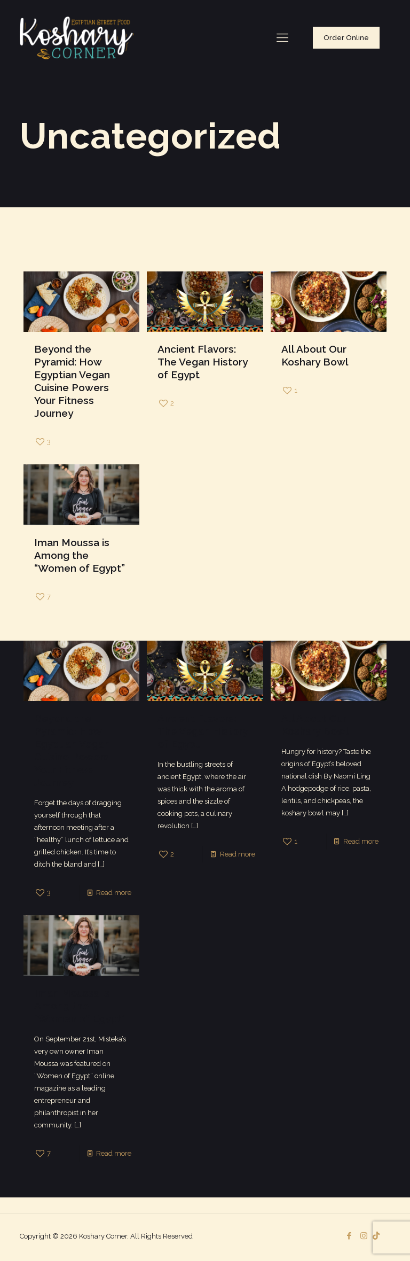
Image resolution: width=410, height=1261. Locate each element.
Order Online (346, 38)
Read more (113, 893)
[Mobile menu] (282, 37)
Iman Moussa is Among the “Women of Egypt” (79, 555)
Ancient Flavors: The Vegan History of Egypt (202, 361)
